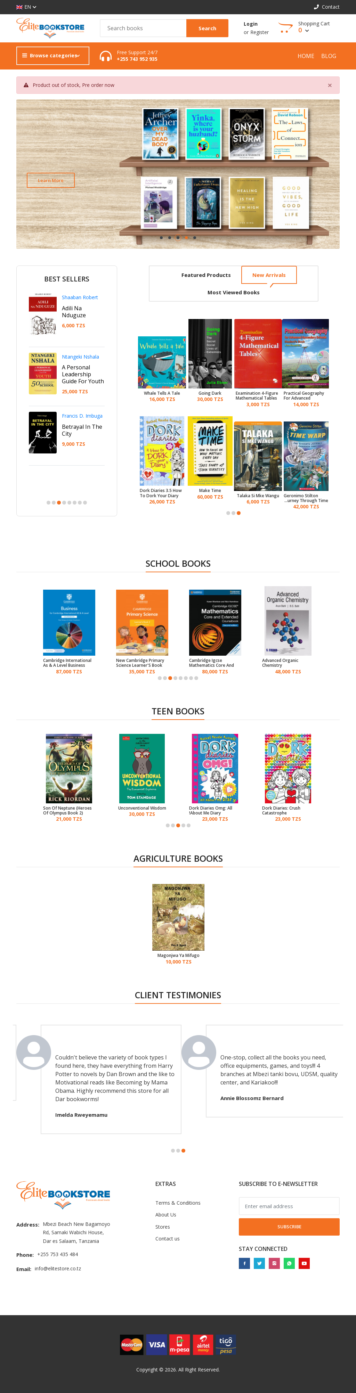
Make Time (210, 490)
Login (251, 24)
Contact (327, 6)
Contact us (167, 1238)
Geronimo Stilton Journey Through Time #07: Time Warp (306, 498)
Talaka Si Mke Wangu (258, 495)
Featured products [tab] (206, 274)
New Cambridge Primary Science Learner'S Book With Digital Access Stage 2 (141, 663)
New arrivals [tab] (269, 274)
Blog (328, 56)
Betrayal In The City (82, 430)
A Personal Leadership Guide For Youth (83, 374)
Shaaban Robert (80, 297)
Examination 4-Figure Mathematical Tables (257, 396)
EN (23, 7)
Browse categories (49, 55)
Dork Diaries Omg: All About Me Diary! (210, 811)
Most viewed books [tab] (234, 292)
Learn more (51, 180)
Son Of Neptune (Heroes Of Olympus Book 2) (67, 811)
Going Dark (210, 393)
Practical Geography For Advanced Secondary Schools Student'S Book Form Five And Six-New (305, 396)
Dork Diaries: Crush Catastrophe (281, 811)
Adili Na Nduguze (74, 312)
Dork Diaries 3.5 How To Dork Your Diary (161, 493)
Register (259, 32)
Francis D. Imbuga (82, 415)
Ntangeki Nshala (80, 356)
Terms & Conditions (178, 1202)
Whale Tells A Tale (162, 393)
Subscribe (289, 1226)
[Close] (330, 85)
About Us (165, 1214)
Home (306, 56)
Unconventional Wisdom (142, 808)
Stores (162, 1226)
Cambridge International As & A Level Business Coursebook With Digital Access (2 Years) (67, 663)
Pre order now (98, 85)
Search (207, 28)
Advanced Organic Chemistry (280, 663)
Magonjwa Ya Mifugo (178, 955)
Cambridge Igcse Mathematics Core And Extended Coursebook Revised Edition (211, 663)
